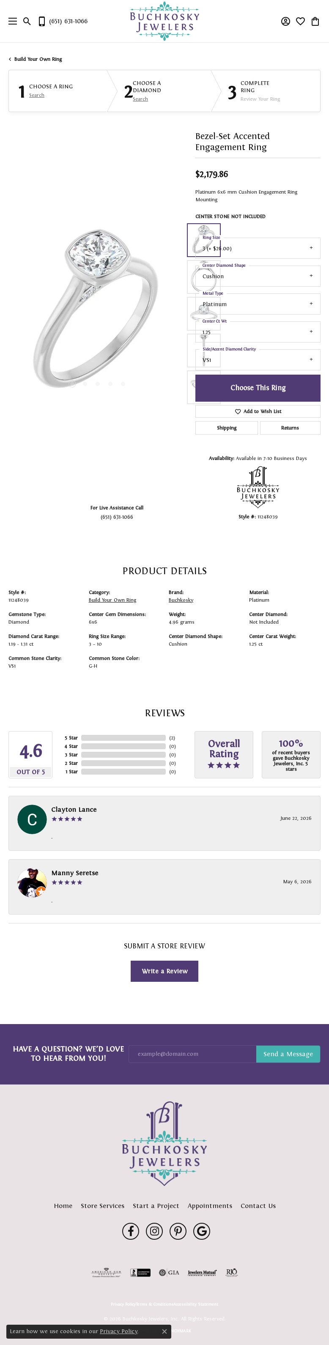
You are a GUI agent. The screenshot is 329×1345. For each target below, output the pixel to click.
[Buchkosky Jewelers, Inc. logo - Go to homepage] (165, 21)
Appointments (210, 1205)
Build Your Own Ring (38, 59)
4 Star (71, 746)
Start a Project (156, 1205)
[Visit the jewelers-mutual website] (202, 1272)
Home (63, 1205)
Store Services (102, 1205)
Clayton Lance (73, 809)
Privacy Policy (123, 1304)
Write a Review (165, 971)
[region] (97, 314)
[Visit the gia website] (169, 1272)
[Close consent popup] (164, 1331)
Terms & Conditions (154, 1304)
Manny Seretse (74, 873)
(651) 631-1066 (117, 517)
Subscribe (288, 1054)
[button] (27, 21)
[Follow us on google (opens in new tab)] (201, 1231)
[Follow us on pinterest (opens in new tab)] (178, 1231)
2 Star (71, 763)
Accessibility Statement (195, 1304)
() (172, 738)
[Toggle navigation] (10, 21)
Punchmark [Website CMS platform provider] (178, 1331)
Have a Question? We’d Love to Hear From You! (68, 1054)
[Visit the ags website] (106, 1272)
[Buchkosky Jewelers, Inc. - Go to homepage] (164, 1143)
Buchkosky (181, 600)
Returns (290, 428)
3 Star (71, 755)
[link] (62, 21)
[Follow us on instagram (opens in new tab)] (154, 1231)
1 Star (72, 772)
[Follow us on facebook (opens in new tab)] (130, 1231)
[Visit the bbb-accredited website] (140, 1272)
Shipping (226, 428)
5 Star (71, 738)
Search (36, 95)
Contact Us (258, 1205)
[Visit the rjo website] (231, 1272)
